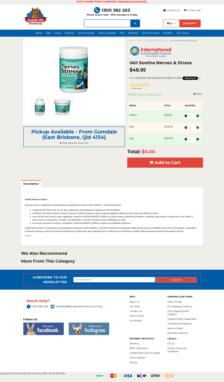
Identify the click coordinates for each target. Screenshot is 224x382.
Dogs (58, 33)
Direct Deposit (137, 357)
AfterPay (134, 343)
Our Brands (136, 320)
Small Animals (150, 33)
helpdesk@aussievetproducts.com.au (77, 306)
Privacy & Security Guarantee (177, 350)
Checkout (190, 23)
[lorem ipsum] (107, 23)
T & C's (171, 343)
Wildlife (168, 33)
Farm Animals (85, 33)
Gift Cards (182, 33)
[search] (135, 23)
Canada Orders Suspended (181, 319)
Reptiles (133, 33)
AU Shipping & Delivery (179, 306)
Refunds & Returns (177, 333)
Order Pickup (174, 301)
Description (31, 183)
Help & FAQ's (137, 315)
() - (171, 23)
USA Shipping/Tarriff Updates (178, 313)
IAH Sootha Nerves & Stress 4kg (183, 40)
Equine (69, 33)
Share (197, 93)
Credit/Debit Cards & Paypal (145, 353)
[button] (165, 86)
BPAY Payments (139, 348)
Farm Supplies (107, 33)
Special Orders (175, 328)
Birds (39, 33)
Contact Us (171, 10)
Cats (48, 33)
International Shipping (179, 323)
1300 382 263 (112, 10)
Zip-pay (134, 362)
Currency (192, 10)
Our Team (135, 306)
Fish (122, 33)
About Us (135, 301)
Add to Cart (165, 162)
